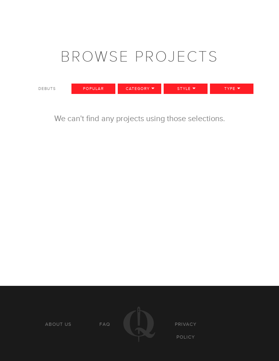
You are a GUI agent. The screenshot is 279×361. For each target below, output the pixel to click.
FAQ (104, 324)
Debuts (47, 88)
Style (184, 88)
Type (229, 88)
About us (58, 324)
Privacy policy (186, 330)
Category (138, 88)
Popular (93, 88)
